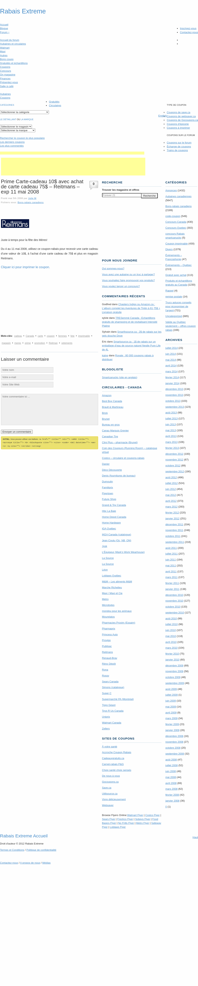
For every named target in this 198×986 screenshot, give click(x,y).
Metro (105, 599)
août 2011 (171, 547)
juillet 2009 (171, 694)
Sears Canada (110, 681)
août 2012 (171, 477)
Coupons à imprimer (178, 127)
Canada (30, 336)
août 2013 (171, 412)
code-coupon (172, 216)
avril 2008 (171, 783)
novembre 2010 (174, 600)
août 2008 (171, 759)
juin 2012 (170, 489)
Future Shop (109, 499)
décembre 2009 (174, 665)
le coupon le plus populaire (22, 138)
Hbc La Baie (109, 511)
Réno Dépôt (109, 663)
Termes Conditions (12, 849)
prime (28, 343)
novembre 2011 (174, 530)
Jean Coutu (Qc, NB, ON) (116, 540)
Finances (5, 78)
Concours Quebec (175, 227)
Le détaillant (8, 119)
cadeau (18, 336)
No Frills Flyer (126, 823)
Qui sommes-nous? (113, 268)
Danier (106, 463)
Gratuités (54, 101)
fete (73, 336)
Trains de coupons (177, 150)
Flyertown (107, 493)
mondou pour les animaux (117, 611)
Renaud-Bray (109, 658)
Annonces (171, 190)
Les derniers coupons (12, 142)
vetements (66, 343)
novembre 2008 (174, 741)
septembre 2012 (174, 471)
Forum (5, 32)
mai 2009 (170, 706)
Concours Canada (175, 221)
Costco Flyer (152, 815)
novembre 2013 (174, 394)
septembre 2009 (174, 683)
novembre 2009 (174, 671)
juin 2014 (170, 353)
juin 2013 (170, 424)
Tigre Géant (109, 705)
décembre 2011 (174, 524)
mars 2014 (171, 371)
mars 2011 (171, 577)
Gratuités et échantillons (14, 63)
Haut (195, 837)
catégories (7, 105)
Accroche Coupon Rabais (116, 752)
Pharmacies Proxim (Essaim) (118, 622)
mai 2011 (170, 565)
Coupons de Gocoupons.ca (182, 120)
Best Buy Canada (112, 401)
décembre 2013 (174, 389)
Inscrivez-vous (188, 28)
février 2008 (172, 794)
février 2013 (172, 447)
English (162, 115)
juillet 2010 (171, 624)
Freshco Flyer (125, 819)
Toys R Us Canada (112, 710)
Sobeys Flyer (142, 819)
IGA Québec (109, 528)
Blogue (4, 28)
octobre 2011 (173, 536)
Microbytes (108, 605)
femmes (62, 336)
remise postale (173, 296)
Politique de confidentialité (41, 849)
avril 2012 (171, 500)
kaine (105, 355)
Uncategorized (173, 316)
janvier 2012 (172, 518)
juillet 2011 (171, 553)
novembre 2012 (174, 459)
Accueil (4, 24)
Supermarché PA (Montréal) (118, 699)
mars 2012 (171, 506)
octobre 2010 (173, 606)
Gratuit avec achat (176, 275)
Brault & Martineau (112, 407)
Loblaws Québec (111, 575)
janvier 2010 (172, 659)
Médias (46, 862)
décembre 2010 (174, 594)
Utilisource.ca (110, 793)
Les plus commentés (12, 145)
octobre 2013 (173, 400)
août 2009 (171, 689)
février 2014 (172, 377)
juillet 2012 (171, 483)
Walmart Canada (111, 722)
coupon (51, 336)
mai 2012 (170, 494)
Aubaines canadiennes (178, 196)
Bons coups (6, 59)
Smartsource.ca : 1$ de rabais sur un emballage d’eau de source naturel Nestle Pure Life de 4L (131, 345)
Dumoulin (107, 481)
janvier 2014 (172, 383)
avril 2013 (171, 436)
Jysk (104, 546)
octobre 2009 (173, 677)
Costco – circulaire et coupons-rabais (123, 458)
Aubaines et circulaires (13, 43)
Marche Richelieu (112, 587)
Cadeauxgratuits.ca (113, 758)
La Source (108, 558)
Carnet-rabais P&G (113, 764)
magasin (6, 343)
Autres (4, 55)
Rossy (105, 675)
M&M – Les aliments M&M (117, 581)
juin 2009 (170, 700)
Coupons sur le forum (179, 142)
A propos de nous (30, 862)
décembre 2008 (174, 736)
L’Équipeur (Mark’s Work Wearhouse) (123, 552)
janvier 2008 (172, 800)
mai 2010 (170, 636)
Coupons (5, 66)
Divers (169, 249)
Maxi (2, 51)
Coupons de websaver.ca (181, 116)
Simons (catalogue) (113, 687)
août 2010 (171, 618)
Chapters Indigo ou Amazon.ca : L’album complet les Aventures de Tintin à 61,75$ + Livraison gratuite (131, 308)
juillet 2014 (171, 347)
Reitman (53, 343)
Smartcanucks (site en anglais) (119, 377)
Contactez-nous (189, 32)
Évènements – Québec (178, 265)
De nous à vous (111, 775)
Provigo (106, 640)
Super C (107, 693)
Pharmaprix (108, 628)
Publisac (107, 646)
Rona (105, 669)
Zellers (106, 728)
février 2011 (172, 583)
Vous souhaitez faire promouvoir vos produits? (128, 280)
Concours (5, 70)
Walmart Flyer (135, 815)
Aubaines (5, 93)
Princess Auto (110, 634)
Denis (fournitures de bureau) (119, 475)
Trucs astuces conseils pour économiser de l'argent (178, 306)
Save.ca (106, 787)
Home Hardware (111, 522)
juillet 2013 (171, 418)
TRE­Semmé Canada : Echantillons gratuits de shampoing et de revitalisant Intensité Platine (129, 321)
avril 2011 (171, 571)
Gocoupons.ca (110, 781)
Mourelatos (108, 616)
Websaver (108, 805)
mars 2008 (171, 788)
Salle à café (6, 86)
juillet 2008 (171, 765)
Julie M (32, 198)
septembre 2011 (174, 542)
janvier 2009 (172, 730)
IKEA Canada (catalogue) (116, 534)
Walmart (5, 47)
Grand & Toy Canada (114, 505)
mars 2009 (171, 718)
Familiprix (107, 487)
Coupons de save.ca (178, 112)
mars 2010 (171, 647)
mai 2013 (170, 430)
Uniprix (106, 716)
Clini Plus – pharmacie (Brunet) (120, 442)
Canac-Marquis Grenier (115, 430)
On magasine (7, 74)
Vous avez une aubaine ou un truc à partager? (128, 274)
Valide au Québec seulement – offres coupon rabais (180, 326)
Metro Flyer (142, 823)
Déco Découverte (112, 469)
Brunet (106, 418)
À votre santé (109, 746)
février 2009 (172, 724)
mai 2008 (170, 777)
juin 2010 (170, 630)
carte (40, 336)
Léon (105, 569)
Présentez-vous (9, 82)
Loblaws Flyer (118, 827)
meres (17, 343)
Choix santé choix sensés (116, 770)
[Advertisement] (72, 153)
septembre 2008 (174, 753)
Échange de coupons (179, 146)
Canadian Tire (110, 436)
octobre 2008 (173, 747)
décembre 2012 (174, 453)
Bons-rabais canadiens (31, 202)
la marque (27, 119)
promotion (39, 343)
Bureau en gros (111, 424)
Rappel (169, 290)
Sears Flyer (108, 819)
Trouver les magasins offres (120, 189)
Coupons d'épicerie (178, 124)
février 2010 (172, 653)
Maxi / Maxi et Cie (112, 593)
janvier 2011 (172, 589)
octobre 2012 (173, 465)
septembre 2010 (174, 612)
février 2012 (172, 512)
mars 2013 (171, 442)
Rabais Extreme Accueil (24, 835)
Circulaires (55, 105)
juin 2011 (170, 559)
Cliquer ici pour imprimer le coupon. (25, 267)
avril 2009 (171, 712)
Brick (105, 412)
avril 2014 (171, 365)
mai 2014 (170, 359)
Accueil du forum (9, 40)
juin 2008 (170, 771)
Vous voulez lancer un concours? (121, 286)
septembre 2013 (174, 406)
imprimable (84, 336)
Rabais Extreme (23, 11)
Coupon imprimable (176, 243)
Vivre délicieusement (114, 799)
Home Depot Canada (114, 516)
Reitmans (107, 652)
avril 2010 (171, 642)
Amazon (107, 395)
